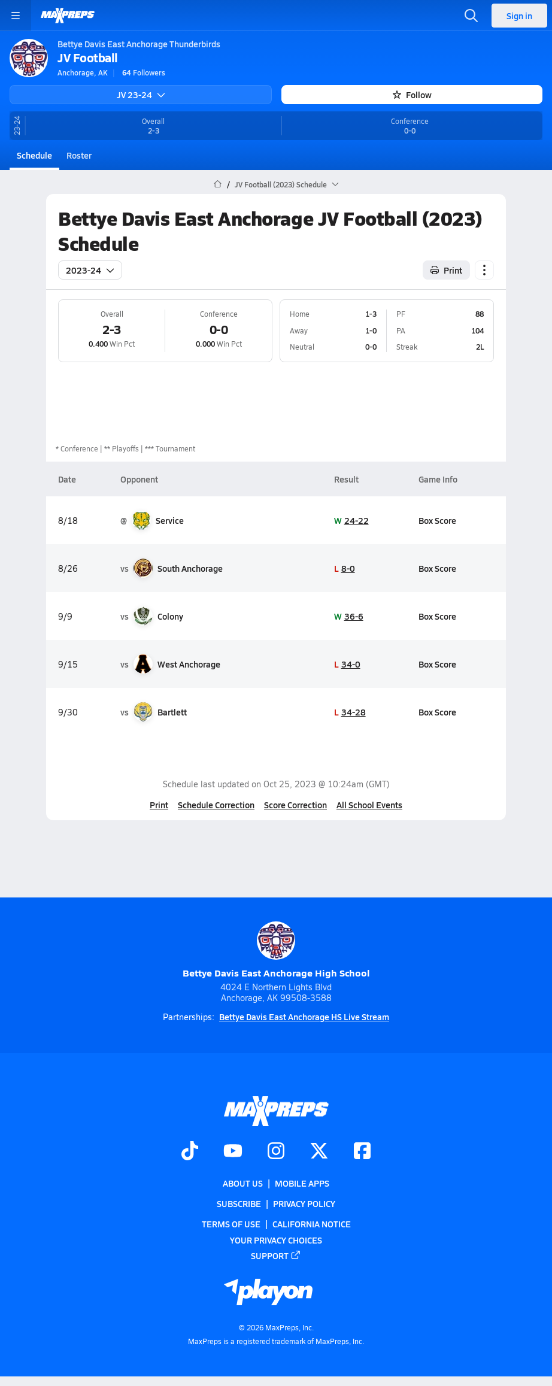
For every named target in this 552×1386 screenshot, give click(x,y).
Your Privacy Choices (276, 1239)
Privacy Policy (304, 1203)
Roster (79, 155)
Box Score (437, 520)
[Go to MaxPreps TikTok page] (189, 1152)
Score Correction (295, 804)
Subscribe (239, 1203)
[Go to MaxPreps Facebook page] (362, 1152)
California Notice (311, 1224)
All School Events (369, 804)
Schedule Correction (216, 804)
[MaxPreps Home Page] (217, 184)
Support (276, 1255)
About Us (243, 1183)
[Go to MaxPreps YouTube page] (232, 1152)
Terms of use (231, 1224)
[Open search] (471, 15)
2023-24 (90, 270)
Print (159, 804)
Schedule (34, 155)
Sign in (519, 16)
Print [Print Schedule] (446, 270)
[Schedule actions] (484, 270)
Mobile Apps (302, 1183)
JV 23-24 (141, 95)
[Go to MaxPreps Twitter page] (319, 1152)
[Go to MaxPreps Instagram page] (276, 1152)
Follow (412, 95)
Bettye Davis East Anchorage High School (276, 950)
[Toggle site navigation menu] (15, 15)
